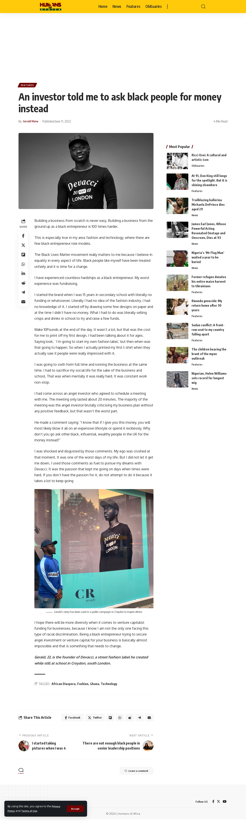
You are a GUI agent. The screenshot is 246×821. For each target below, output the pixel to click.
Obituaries (198, 164)
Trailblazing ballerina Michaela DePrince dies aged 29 (208, 202)
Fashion (83, 684)
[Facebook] (213, 803)
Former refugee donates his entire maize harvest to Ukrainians (209, 280)
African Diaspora (65, 684)
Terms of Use (31, 811)
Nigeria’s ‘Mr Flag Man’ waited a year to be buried (208, 256)
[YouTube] (224, 803)
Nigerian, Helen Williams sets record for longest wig (209, 378)
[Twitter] (218, 803)
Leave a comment (132, 772)
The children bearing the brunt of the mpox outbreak (209, 354)
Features (28, 85)
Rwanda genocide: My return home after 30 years (207, 305)
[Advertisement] (123, 45)
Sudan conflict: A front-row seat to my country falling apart (208, 329)
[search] (203, 6)
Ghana (95, 684)
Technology (110, 684)
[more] (167, 6)
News (195, 213)
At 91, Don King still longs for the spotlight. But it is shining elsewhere (209, 178)
